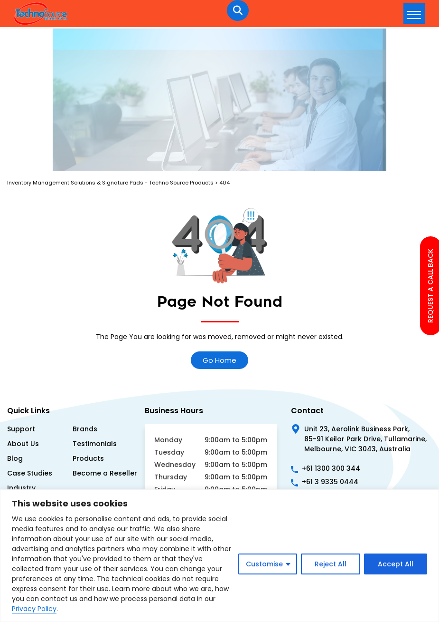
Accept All (395, 564)
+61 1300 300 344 (331, 468)
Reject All (330, 564)
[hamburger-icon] (414, 13)
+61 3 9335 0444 (330, 481)
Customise (264, 564)
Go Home (219, 360)
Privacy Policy (34, 608)
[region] (219, 555)
